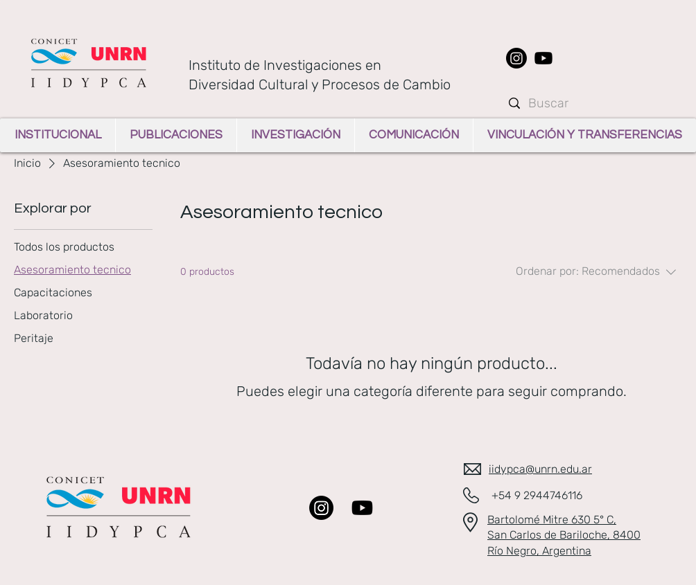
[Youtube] (543, 58)
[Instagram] (516, 58)
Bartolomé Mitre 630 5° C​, (551, 519)
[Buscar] (592, 103)
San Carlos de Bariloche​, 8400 (564, 534)
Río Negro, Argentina (539, 550)
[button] (57, 135)
